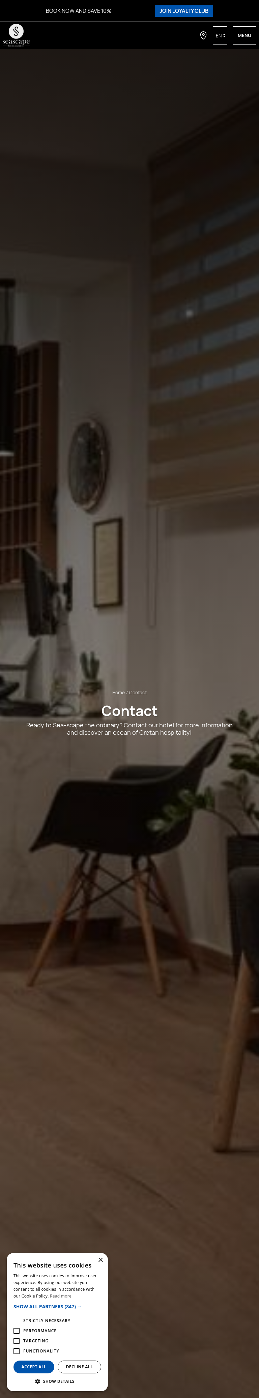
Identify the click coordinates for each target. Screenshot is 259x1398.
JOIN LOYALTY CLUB (184, 10)
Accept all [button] (34, 1367)
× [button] (100, 1260)
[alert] (57, 1322)
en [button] (219, 35)
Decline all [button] (79, 1367)
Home (118, 692)
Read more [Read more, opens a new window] (60, 1296)
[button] (57, 1306)
